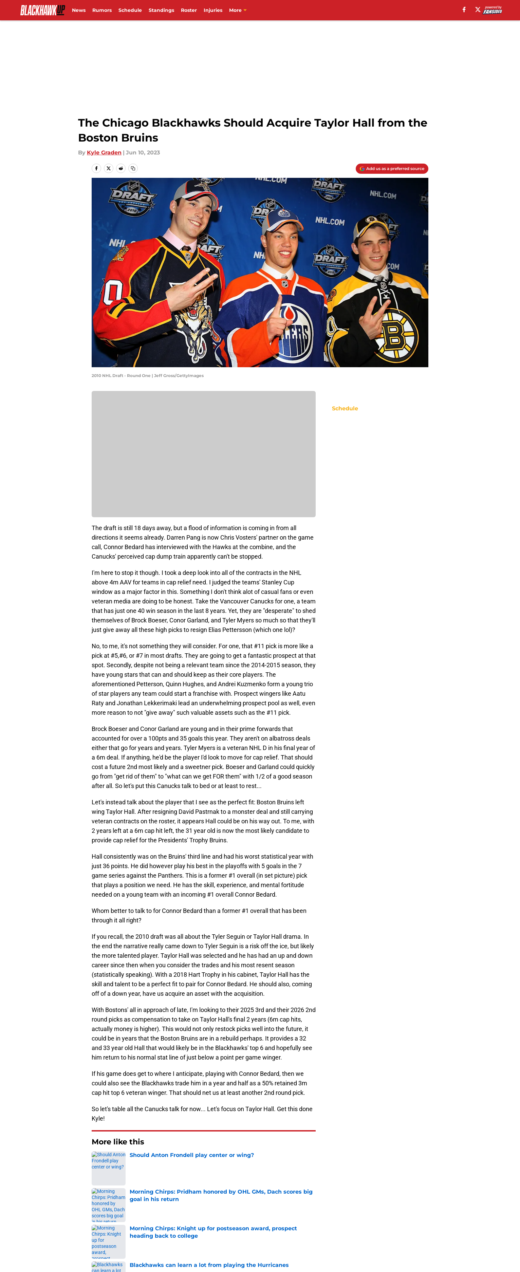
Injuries (213, 10)
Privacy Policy (273, 1222)
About (100, 1210)
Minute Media (55, 1253)
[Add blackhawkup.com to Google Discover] (392, 169)
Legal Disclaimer (114, 1235)
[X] (478, 9)
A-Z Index (268, 1235)
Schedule (130, 10)
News (79, 10)
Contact (266, 1210)
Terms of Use (337, 1222)
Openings (177, 1210)
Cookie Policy (410, 1222)
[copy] (133, 168)
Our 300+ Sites (339, 1210)
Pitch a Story (181, 1222)
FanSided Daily (112, 1222)
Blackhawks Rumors (139, 1162)
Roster (189, 10)
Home (99, 1162)
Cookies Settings (342, 1235)
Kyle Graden (104, 152)
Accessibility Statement (196, 1235)
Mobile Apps (409, 1210)
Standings (161, 10)
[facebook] (464, 9)
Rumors (102, 10)
